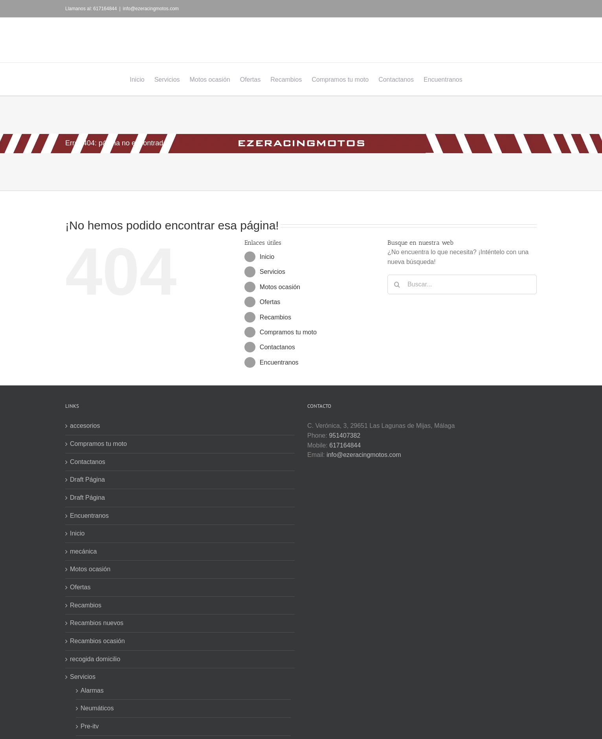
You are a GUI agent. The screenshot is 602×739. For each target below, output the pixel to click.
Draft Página (87, 479)
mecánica (83, 551)
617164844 (345, 445)
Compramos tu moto (288, 332)
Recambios (275, 317)
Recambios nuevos (96, 623)
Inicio (267, 256)
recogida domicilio (95, 659)
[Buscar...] (462, 284)
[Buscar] (397, 284)
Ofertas (270, 302)
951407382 (344, 435)
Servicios (272, 271)
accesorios (85, 425)
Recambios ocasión (97, 641)
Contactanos (277, 347)
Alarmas (92, 690)
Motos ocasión (280, 287)
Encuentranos (279, 362)
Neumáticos (97, 708)
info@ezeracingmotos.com (151, 8)
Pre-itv (90, 726)
